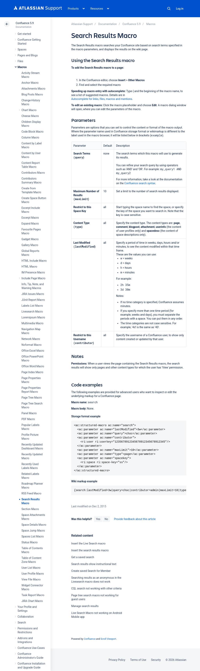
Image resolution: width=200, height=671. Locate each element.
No (106, 519)
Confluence (90, 639)
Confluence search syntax (139, 183)
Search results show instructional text (93, 564)
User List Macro (30, 567)
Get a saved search (82, 557)
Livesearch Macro (32, 311)
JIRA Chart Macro (32, 601)
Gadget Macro (29, 239)
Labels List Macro (32, 305)
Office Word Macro (32, 366)
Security (156, 659)
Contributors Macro (33, 172)
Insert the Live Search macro (88, 543)
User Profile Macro (32, 573)
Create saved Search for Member (91, 570)
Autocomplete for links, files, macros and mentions (101, 99)
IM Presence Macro (33, 272)
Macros (22, 67)
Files (20, 61)
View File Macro (31, 579)
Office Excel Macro (32, 350)
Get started (24, 33)
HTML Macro (29, 266)
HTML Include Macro (34, 260)
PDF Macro (28, 419)
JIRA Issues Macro (32, 294)
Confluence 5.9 (25, 23)
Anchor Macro (29, 82)
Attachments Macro (33, 88)
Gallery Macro (29, 245)
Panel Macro (29, 413)
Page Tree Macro (31, 397)
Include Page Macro (33, 278)
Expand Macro (30, 223)
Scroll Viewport (108, 639)
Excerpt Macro (30, 217)
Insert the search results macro (90, 550)
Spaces (22, 49)
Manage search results (85, 606)
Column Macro (30, 137)
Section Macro (30, 509)
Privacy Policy (117, 659)
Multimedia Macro (32, 323)
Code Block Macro (32, 131)
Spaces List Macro (32, 536)
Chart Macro (29, 110)
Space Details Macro (33, 524)
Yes (98, 519)
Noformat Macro (31, 344)
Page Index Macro (32, 372)
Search (169, 8)
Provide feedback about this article (134, 519)
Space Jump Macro (33, 530)
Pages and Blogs (28, 55)
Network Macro (30, 338)
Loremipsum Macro (33, 317)
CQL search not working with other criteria (96, 588)
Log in (179, 8)
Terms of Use (138, 659)
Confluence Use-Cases (31, 647)
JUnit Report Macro (33, 299)
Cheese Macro (30, 116)
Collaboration (26, 616)
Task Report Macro (32, 595)
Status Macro (29, 542)
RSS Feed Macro (31, 493)
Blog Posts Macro (32, 94)
